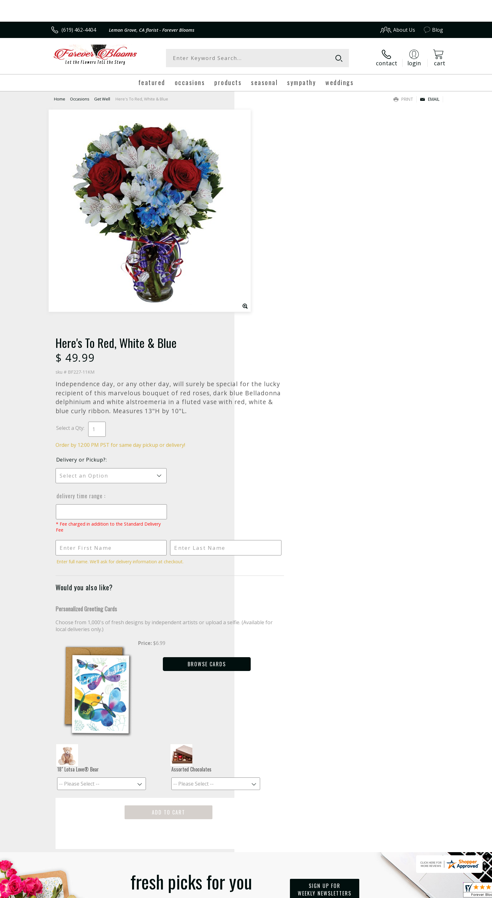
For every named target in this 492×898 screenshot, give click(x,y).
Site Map (426, 891)
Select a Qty (260, 209)
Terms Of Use (306, 891)
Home (59, 99)
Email (430, 99)
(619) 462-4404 (79, 29)
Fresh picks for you (191, 660)
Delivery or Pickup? (271, 241)
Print (403, 99)
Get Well (102, 99)
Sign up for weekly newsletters (324, 656)
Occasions (79, 99)
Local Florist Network (387, 891)
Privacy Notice (343, 891)
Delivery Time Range (270, 277)
